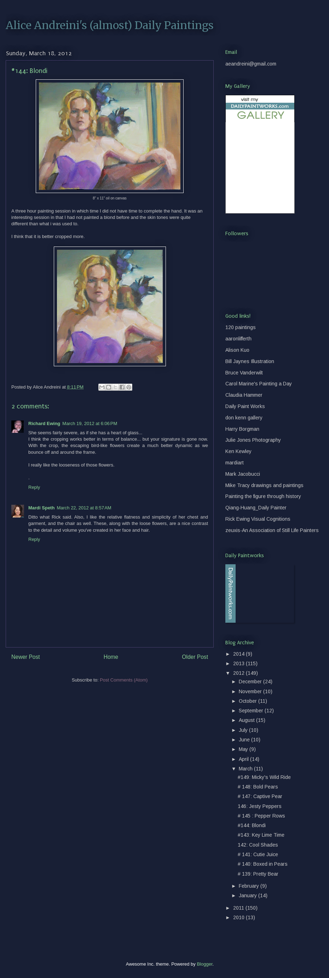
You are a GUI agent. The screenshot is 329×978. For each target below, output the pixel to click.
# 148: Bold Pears (258, 787)
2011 (239, 908)
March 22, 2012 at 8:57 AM (84, 507)
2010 (239, 917)
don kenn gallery (243, 417)
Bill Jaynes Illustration (249, 361)
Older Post (195, 657)
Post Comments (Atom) (124, 680)
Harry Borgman (242, 429)
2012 (239, 673)
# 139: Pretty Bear (258, 874)
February (249, 886)
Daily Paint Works (245, 406)
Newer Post (25, 657)
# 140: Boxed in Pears (263, 864)
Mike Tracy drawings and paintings (264, 485)
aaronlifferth (238, 338)
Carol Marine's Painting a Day (258, 383)
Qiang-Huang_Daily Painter (256, 507)
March (246, 768)
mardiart (234, 462)
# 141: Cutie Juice (258, 854)
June (245, 739)
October (248, 701)
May (244, 749)
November (251, 691)
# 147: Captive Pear (260, 796)
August (247, 720)
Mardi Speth (41, 507)
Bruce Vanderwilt (244, 372)
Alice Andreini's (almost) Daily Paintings (110, 25)
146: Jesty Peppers (260, 806)
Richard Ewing (44, 423)
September (252, 710)
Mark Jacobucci (242, 474)
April (244, 759)
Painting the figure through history (263, 496)
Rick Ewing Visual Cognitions (257, 519)
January (248, 895)
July (244, 730)
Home (111, 657)
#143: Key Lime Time (261, 835)
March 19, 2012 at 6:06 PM (89, 423)
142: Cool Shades (258, 845)
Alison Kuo (237, 350)
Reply (34, 487)
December (251, 681)
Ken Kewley (238, 451)
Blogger (204, 964)
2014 (239, 654)
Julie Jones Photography (253, 440)
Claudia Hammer (243, 395)
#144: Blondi (252, 825)
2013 (239, 663)
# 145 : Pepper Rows (261, 816)
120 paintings (240, 327)
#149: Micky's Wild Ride (264, 777)
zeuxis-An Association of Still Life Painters (272, 530)
